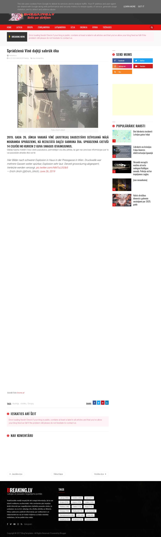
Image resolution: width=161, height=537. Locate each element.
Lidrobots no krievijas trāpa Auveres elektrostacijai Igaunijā (143, 149)
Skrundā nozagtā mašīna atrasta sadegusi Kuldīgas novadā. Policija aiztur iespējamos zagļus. (142, 168)
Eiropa (30, 27)
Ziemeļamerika (44, 27)
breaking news (18, 36)
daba (75, 507)
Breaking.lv (19, 490)
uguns (74, 502)
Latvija (19, 27)
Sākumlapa (58, 474)
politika (62, 507)
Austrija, (15, 403)
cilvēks (75, 498)
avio (88, 515)
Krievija (62, 511)
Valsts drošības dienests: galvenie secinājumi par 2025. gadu (142, 200)
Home (9, 27)
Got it (141, 6)
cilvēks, (23, 403)
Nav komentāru (37, 58)
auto (87, 498)
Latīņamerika (60, 27)
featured (76, 511)
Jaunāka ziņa (16, 474)
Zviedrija (63, 520)
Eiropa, (31, 403)
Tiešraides (107, 27)
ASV (78, 515)
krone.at (20, 393)
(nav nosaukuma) (140, 179)
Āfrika (95, 27)
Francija (76, 520)
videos (87, 502)
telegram (137, 71)
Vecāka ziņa (100, 474)
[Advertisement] (132, 99)
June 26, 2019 (47, 171)
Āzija (73, 27)
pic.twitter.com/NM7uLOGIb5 (52, 167)
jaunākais (89, 520)
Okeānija (83, 27)
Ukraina (89, 511)
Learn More (129, 6)
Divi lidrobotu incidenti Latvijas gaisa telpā (142, 133)
